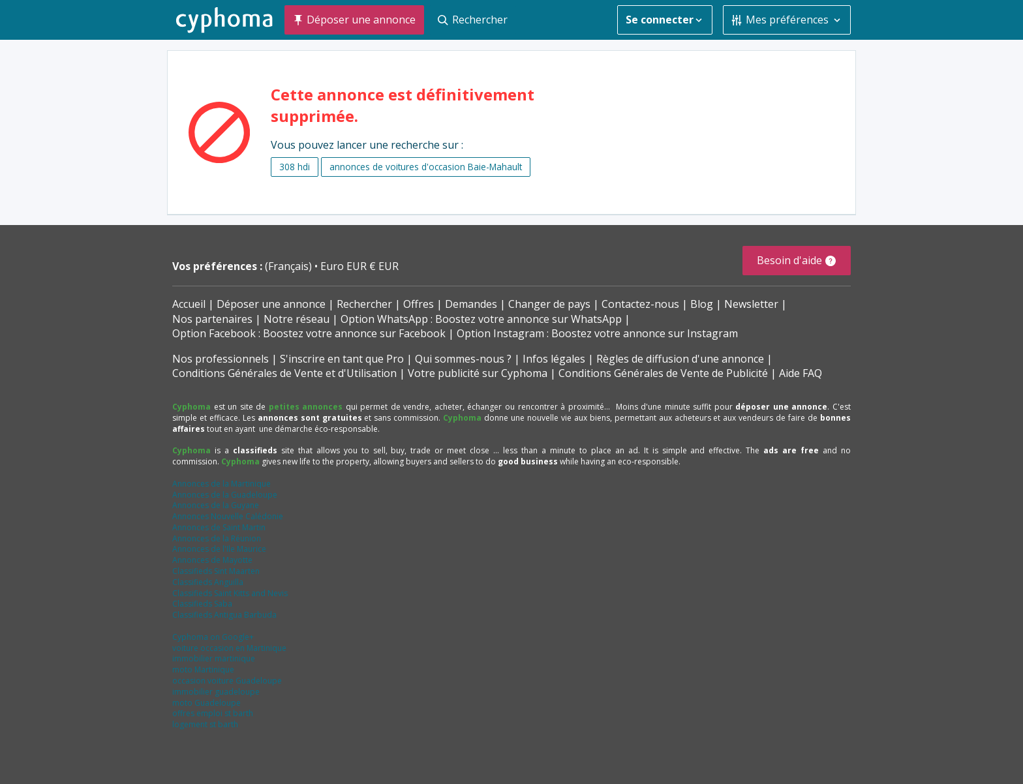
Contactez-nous (640, 304)
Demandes (471, 304)
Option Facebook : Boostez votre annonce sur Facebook (309, 333)
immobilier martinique (213, 658)
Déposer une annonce (271, 304)
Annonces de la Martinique (221, 483)
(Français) (289, 266)
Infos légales (554, 359)
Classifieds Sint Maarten (216, 571)
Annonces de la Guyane (215, 505)
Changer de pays (549, 304)
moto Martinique (203, 669)
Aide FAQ (800, 373)
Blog (701, 304)
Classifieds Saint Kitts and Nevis (230, 593)
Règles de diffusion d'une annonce (680, 359)
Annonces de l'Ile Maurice (219, 548)
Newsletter (751, 304)
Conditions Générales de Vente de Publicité (663, 373)
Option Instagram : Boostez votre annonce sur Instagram (597, 333)
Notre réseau (296, 319)
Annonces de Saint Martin (219, 527)
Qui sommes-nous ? (463, 359)
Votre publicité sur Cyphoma (477, 373)
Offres (418, 304)
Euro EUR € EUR (359, 266)
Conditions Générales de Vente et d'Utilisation (284, 373)
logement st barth (205, 724)
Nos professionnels (220, 359)
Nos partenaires (212, 319)
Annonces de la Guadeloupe (224, 494)
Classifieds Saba (202, 603)
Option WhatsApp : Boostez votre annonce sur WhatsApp (481, 319)
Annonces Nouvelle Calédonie (227, 516)
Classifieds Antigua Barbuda (224, 614)
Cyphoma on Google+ (213, 636)
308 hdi (294, 166)
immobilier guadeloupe (216, 691)
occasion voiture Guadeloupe (227, 680)
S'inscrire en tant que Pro (342, 359)
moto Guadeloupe (206, 702)
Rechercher (364, 304)
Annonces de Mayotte (212, 559)
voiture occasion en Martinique (229, 648)
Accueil (189, 304)
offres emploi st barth (212, 713)
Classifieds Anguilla (207, 582)
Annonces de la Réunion (216, 538)
